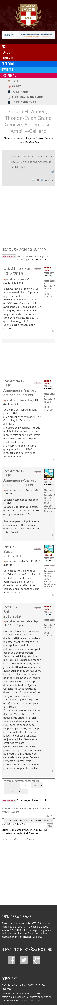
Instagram (9, 75)
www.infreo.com (30, 1000)
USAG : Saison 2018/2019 (24, 249)
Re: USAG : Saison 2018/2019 (12, 551)
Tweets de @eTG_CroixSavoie (18, 839)
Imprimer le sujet (52, 171)
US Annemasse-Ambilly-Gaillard (26, 97)
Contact (7, 57)
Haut (53, 331)
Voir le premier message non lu (34, 256)
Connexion (48, 180)
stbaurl (14, 490)
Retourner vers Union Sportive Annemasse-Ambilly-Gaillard (26, 810)
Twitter (7, 69)
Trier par (32, 785)
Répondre (9, 256)
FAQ (36, 180)
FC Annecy (14, 86)
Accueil (7, 46)
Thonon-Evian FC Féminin (22, 102)
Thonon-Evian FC (18, 91)
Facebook (8, 63)
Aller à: (49, 816)
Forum (6, 52)
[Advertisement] (28, 216)
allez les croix (18, 279)
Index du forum (20, 156)
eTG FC (13, 81)
